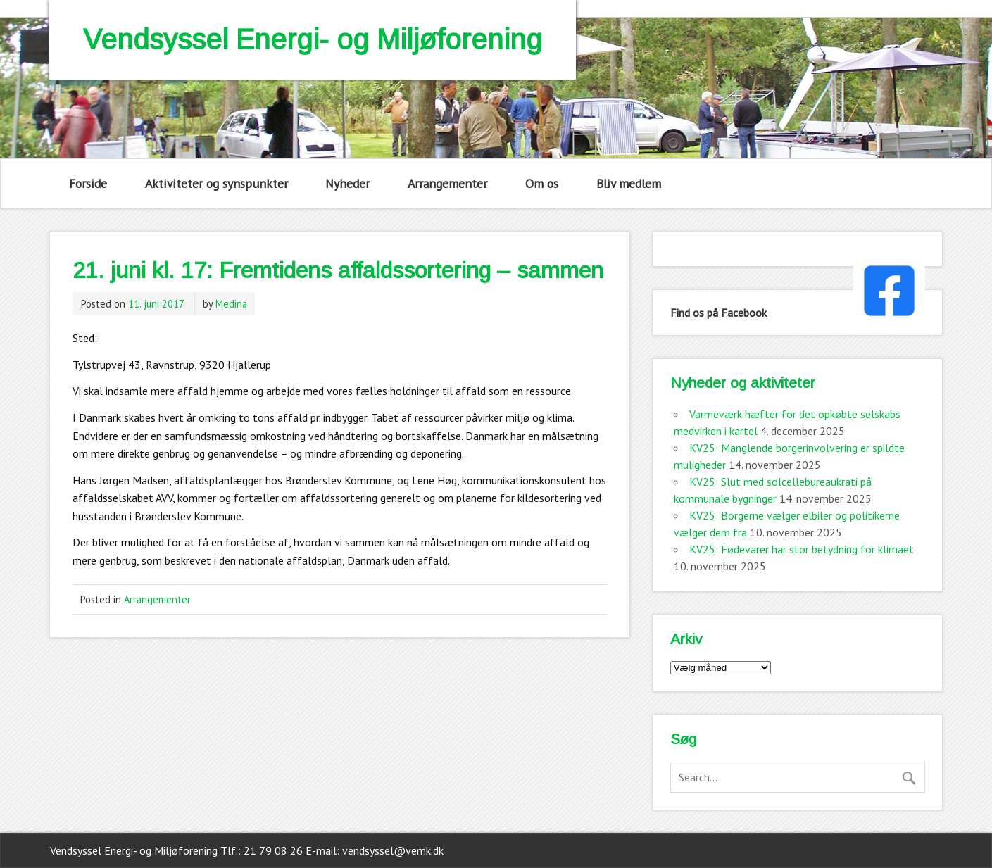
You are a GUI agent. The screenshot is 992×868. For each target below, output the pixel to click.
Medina (231, 303)
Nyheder (347, 183)
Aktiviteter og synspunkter (216, 183)
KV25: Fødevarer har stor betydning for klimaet (801, 549)
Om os (541, 183)
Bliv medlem (628, 183)
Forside (88, 183)
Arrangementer (447, 183)
